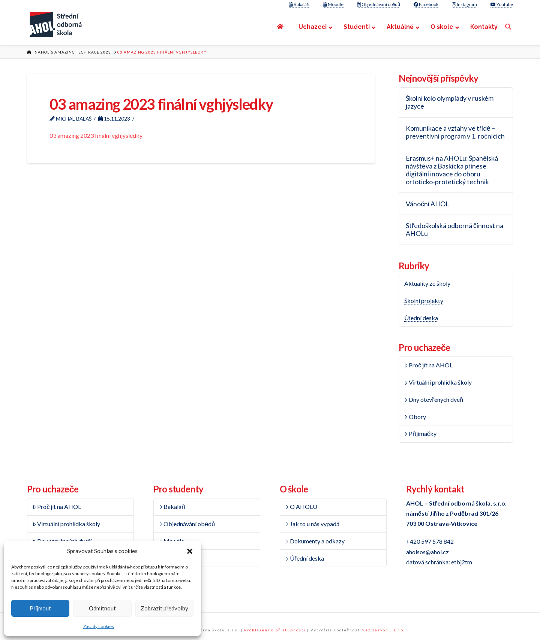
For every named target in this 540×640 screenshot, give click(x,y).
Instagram (464, 4)
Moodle (333, 4)
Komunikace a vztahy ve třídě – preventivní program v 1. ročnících (455, 132)
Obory (415, 416)
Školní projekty (423, 300)
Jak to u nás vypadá (312, 523)
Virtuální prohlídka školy (438, 382)
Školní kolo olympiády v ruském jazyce (450, 102)
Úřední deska (421, 317)
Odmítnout (102, 608)
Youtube (501, 4)
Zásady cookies (98, 626)
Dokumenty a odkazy (315, 541)
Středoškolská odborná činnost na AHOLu (454, 229)
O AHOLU (301, 506)
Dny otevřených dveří (433, 399)
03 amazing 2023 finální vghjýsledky (96, 135)
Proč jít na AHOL (428, 364)
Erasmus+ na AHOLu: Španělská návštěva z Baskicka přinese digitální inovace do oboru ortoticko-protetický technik (452, 170)
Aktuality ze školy (427, 283)
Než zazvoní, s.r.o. (383, 630)
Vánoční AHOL (427, 204)
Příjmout (40, 608)
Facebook (426, 4)
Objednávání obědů (378, 4)
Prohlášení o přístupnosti (274, 630)
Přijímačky (420, 433)
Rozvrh (170, 558)
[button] (190, 551)
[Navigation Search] (509, 26)
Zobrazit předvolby (164, 608)
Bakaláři (299, 4)
